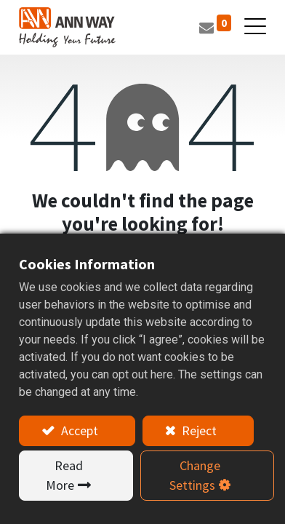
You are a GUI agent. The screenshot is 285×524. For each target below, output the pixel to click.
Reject (198, 430)
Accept (78, 430)
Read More (64, 475)
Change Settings (194, 475)
